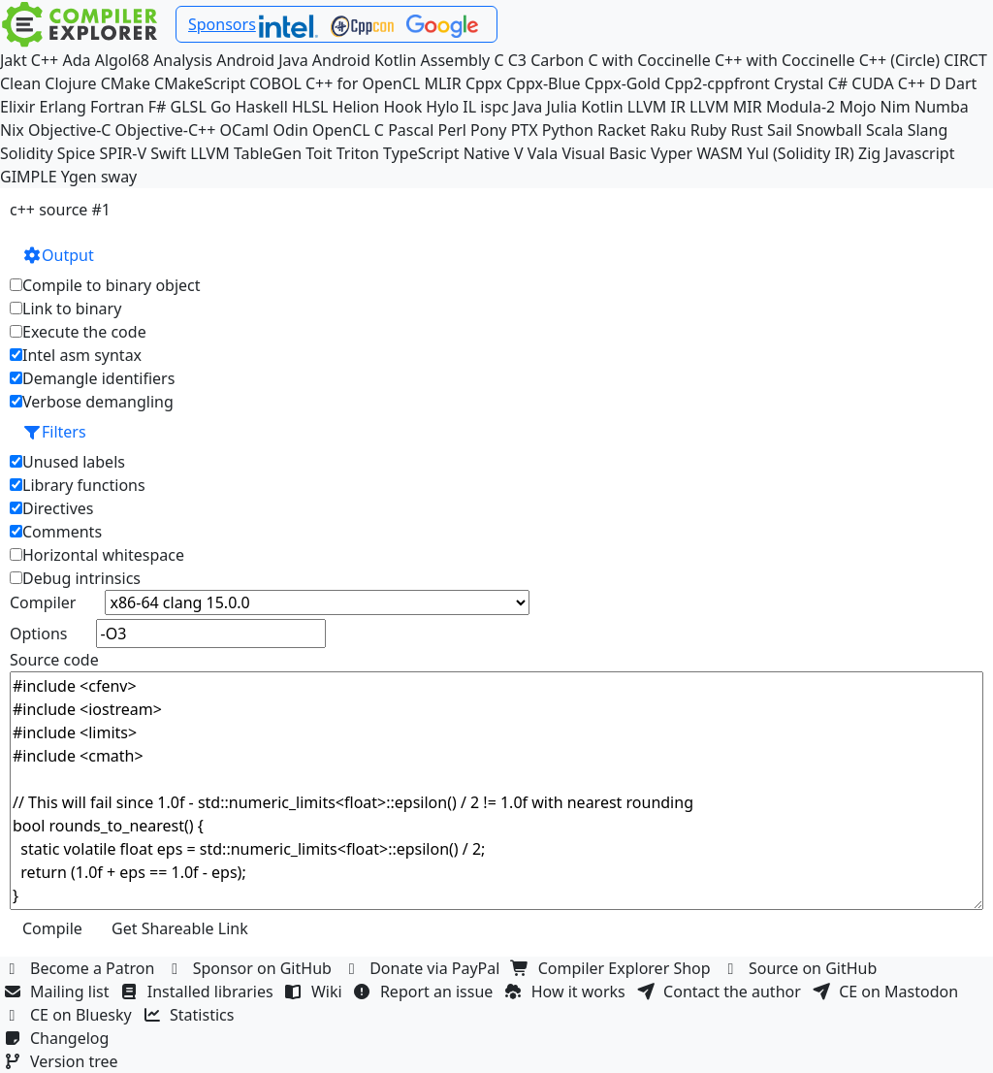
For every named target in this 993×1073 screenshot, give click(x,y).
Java (527, 106)
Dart (961, 83)
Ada (76, 60)
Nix (12, 130)
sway (119, 176)
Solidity (26, 153)
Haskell (261, 106)
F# (157, 106)
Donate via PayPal (423, 968)
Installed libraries (199, 991)
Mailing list (58, 991)
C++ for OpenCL (362, 83)
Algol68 (122, 60)
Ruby (708, 130)
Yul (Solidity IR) (800, 153)
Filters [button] (54, 431)
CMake (125, 83)
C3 (517, 60)
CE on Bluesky (70, 1014)
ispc (494, 106)
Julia (561, 106)
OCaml (245, 130)
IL (469, 106)
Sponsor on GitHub (251, 968)
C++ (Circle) (900, 60)
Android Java (262, 60)
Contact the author (721, 991)
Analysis (182, 60)
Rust (746, 130)
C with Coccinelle (649, 60)
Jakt (13, 60)
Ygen (79, 176)
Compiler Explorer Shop (613, 968)
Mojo (857, 106)
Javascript (919, 153)
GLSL (189, 106)
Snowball (829, 130)
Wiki (315, 991)
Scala (885, 130)
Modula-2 (800, 106)
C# (838, 83)
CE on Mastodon (887, 991)
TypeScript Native (446, 153)
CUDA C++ (888, 83)
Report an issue (425, 991)
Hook (402, 106)
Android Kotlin (364, 60)
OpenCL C (348, 130)
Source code (54, 659)
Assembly (456, 60)
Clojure (70, 83)
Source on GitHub (802, 968)
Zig (869, 153)
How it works (567, 991)
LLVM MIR (725, 106)
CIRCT (965, 60)
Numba (941, 106)
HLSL (310, 106)
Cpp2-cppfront (717, 83)
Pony (488, 130)
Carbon (557, 60)
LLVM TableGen (246, 153)
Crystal (798, 83)
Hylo (442, 106)
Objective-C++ (165, 130)
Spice (76, 153)
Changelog (58, 1038)
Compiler (43, 602)
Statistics (191, 1014)
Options (38, 633)
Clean (20, 83)
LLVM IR (656, 106)
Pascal (410, 130)
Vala (543, 153)
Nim (896, 106)
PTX (524, 130)
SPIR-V (122, 153)
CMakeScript (199, 83)
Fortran (117, 106)
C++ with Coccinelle (785, 60)
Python (567, 130)
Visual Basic (603, 153)
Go (220, 106)
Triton (357, 153)
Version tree (63, 1061)
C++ (44, 60)
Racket (621, 130)
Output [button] (58, 255)
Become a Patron (81, 968)
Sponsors (222, 24)
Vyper (671, 153)
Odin (289, 130)
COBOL (275, 83)
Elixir (17, 106)
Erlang (63, 106)
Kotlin (602, 106)
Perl (451, 130)
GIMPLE (28, 176)
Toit (318, 153)
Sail (779, 130)
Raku (668, 130)
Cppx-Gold (622, 83)
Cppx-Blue (543, 83)
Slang (928, 130)
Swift (168, 153)
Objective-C (70, 130)
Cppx (483, 83)
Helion (356, 106)
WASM (719, 153)
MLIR (442, 83)
